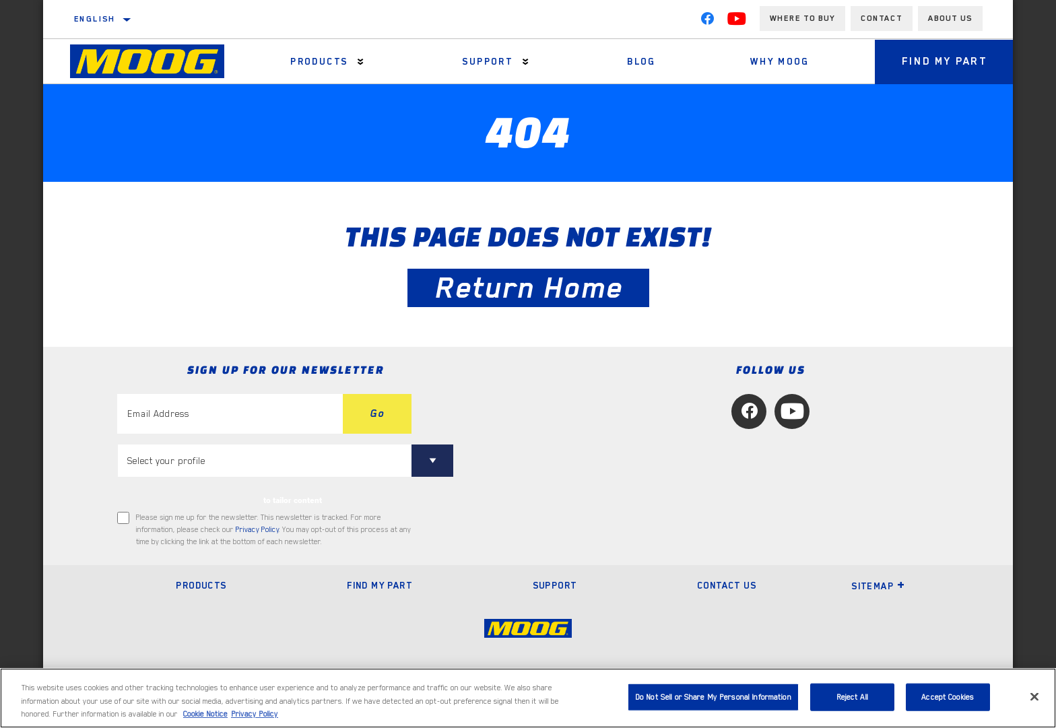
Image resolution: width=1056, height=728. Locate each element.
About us (950, 18)
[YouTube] (736, 21)
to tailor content (292, 500)
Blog (641, 61)
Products (319, 61)
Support (487, 61)
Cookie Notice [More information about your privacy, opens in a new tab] (205, 714)
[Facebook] (707, 21)
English (95, 19)
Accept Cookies (947, 696)
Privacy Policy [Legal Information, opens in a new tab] (254, 714)
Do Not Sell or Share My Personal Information (713, 696)
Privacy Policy (257, 529)
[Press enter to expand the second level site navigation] (360, 62)
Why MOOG (779, 61)
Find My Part (944, 61)
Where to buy (802, 18)
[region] (528, 698)
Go (377, 413)
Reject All (852, 696)
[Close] (1034, 696)
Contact (881, 18)
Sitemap (878, 586)
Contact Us (726, 585)
